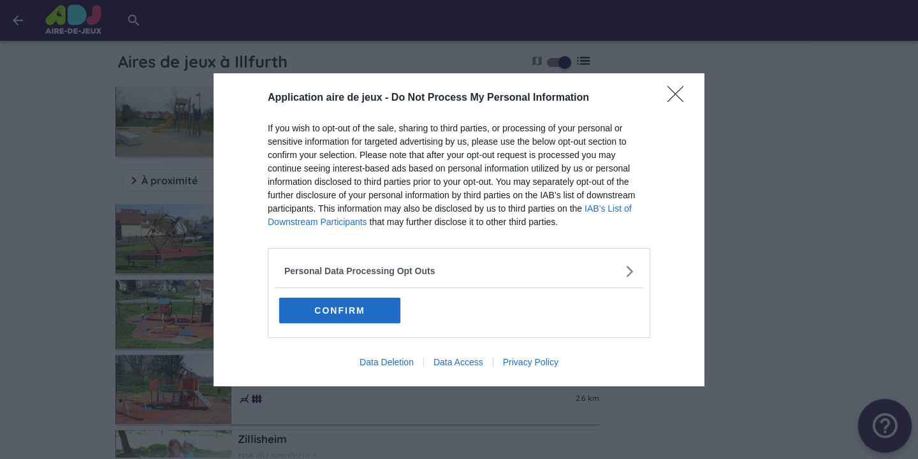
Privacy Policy (530, 362)
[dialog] (459, 229)
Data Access (458, 362)
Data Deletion (387, 362)
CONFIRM (339, 310)
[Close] (679, 98)
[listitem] (459, 271)
